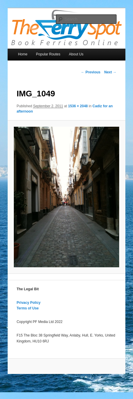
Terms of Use (27, 308)
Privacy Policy (28, 303)
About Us (76, 54)
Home (22, 54)
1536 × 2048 (78, 106)
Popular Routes (48, 54)
